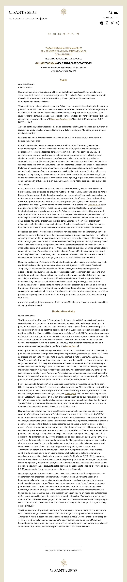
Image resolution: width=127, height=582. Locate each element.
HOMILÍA (52, 63)
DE (49, 34)
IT (68, 34)
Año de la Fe (94, 204)
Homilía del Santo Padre (63, 311)
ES (59, 34)
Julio (44, 18)
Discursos (28, 18)
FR (64, 34)
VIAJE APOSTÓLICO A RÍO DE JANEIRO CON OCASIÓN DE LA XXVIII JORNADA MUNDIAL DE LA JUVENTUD (63, 51)
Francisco (15, 18)
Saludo (63, 80)
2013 (38, 18)
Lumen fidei (70, 346)
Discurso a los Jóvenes (60, 119)
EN (54, 34)
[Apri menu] (115, 12)
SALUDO (40, 63)
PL (73, 34)
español (109, 18)
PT (78, 34)
